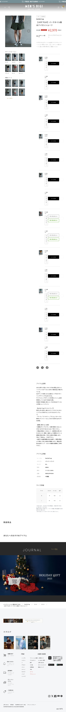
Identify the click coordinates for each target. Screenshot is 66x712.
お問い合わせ (41, 662)
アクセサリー (33, 660)
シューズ (23, 676)
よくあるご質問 (41, 660)
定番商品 (32, 667)
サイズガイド (48, 511)
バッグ (23, 674)
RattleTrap (40, 19)
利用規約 (12, 704)
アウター (23, 665)
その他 (31, 665)
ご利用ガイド (41, 658)
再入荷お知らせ (53, 216)
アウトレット (33, 674)
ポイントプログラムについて (55, 36)
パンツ (23, 667)
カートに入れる (53, 63)
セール (31, 671)
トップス (23, 658)
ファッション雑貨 (34, 658)
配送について (41, 667)
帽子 (31, 662)
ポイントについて (42, 665)
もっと (54, 549)
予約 (31, 669)
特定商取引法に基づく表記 (20, 704)
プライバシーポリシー (31, 704)
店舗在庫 (46, 65)
